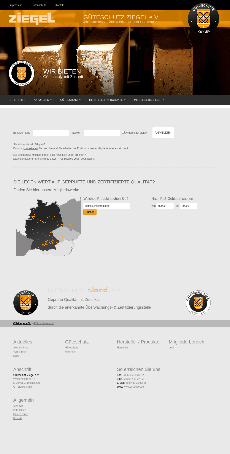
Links (16, 355)
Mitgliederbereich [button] (148, 99)
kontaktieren (31, 148)
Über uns (70, 351)
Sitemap (18, 405)
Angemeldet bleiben (136, 132)
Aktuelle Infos (21, 347)
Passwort (76, 132)
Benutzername (21, 132)
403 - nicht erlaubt (43, 323)
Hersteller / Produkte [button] (106, 99)
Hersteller (122, 347)
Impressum (19, 409)
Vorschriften (20, 351)
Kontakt (17, 418)
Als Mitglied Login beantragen (77, 158)
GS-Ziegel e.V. (22, 323)
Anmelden (163, 132)
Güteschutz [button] (69, 99)
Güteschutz (71, 347)
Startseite (17, 99)
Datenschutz (20, 414)
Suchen (90, 211)
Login (172, 347)
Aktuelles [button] (42, 99)
